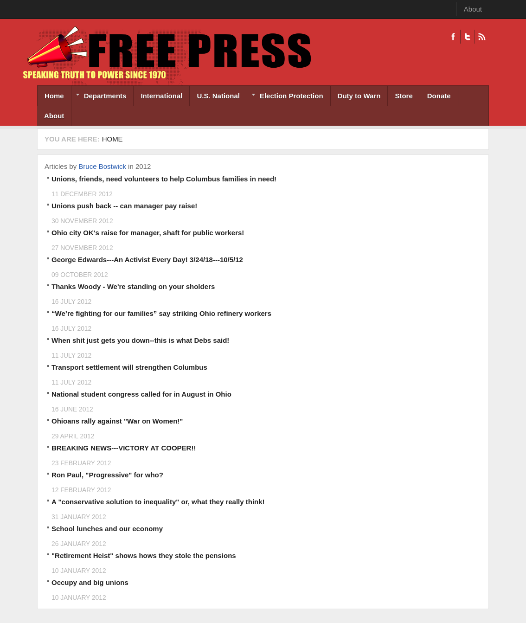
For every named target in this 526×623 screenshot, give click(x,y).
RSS (482, 37)
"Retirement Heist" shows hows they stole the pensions (143, 555)
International (161, 96)
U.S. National (218, 96)
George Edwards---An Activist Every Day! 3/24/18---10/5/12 (147, 259)
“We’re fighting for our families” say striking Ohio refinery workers (161, 313)
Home (54, 96)
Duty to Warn (359, 96)
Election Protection (285, 97)
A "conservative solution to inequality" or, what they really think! (158, 502)
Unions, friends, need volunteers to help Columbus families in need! (163, 179)
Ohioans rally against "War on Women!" (117, 421)
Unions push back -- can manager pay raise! (124, 206)
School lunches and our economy (107, 529)
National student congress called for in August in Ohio (141, 394)
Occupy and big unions (89, 582)
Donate (439, 96)
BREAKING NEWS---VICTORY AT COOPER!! (123, 448)
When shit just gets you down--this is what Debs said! (140, 340)
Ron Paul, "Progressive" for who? (107, 475)
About (473, 9)
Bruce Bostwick (102, 166)
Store (403, 96)
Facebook (453, 37)
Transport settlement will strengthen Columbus (129, 367)
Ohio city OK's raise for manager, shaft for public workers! (147, 233)
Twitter (467, 37)
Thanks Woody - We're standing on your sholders (133, 286)
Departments (99, 97)
